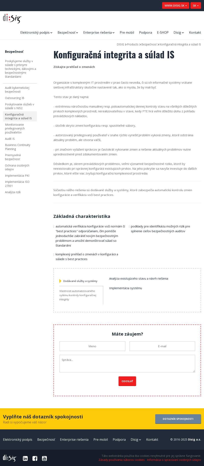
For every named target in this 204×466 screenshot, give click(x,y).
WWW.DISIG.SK (176, 5)
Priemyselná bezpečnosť (13, 157)
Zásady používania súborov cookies (122, 459)
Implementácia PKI (17, 175)
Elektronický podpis (35, 32)
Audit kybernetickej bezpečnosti (17, 90)
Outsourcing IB (14, 98)
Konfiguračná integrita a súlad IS (18, 116)
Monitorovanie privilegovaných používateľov (15, 128)
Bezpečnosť (66, 32)
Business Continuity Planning (17, 147)
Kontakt (195, 32)
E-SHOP (163, 32)
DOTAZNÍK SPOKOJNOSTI (178, 419)
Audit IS (10, 139)
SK (196, 5)
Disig (177, 32)
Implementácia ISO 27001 (17, 184)
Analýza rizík (13, 192)
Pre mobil (127, 32)
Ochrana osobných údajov (17, 167)
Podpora (145, 32)
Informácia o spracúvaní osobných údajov (174, 459)
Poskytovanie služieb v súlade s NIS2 (19, 106)
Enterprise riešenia (97, 32)
